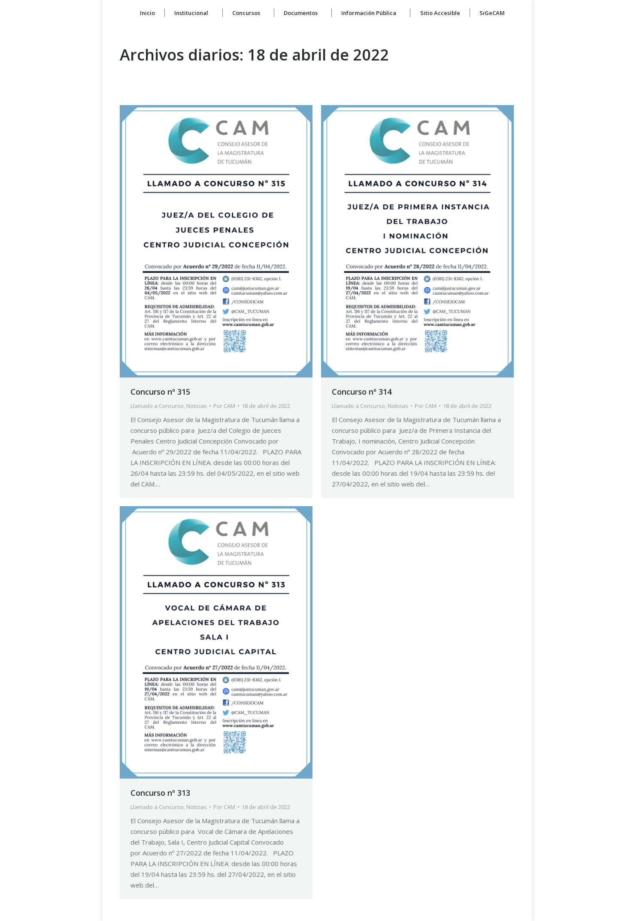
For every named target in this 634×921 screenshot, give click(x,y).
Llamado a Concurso (157, 406)
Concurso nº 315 (160, 392)
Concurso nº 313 (160, 793)
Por (224, 406)
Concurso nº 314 (361, 392)
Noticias (196, 406)
